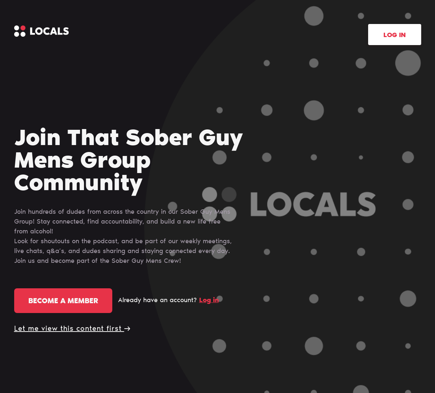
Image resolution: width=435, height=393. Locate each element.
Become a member (63, 301)
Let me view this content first (72, 329)
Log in (394, 35)
